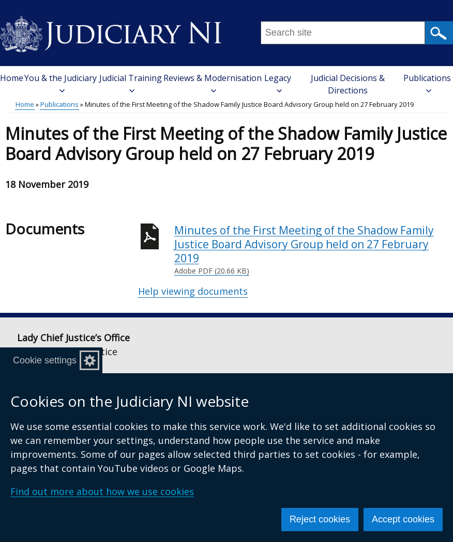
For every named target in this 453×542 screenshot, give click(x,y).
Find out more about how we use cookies (102, 491)
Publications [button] (427, 82)
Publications (59, 104)
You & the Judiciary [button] (60, 82)
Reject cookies (320, 519)
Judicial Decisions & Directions (348, 84)
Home (11, 78)
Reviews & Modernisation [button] (212, 82)
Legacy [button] (277, 82)
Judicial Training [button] (130, 82)
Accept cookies (403, 519)
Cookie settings (45, 360)
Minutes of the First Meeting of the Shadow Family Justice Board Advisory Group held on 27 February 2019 (311, 250)
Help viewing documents (193, 291)
